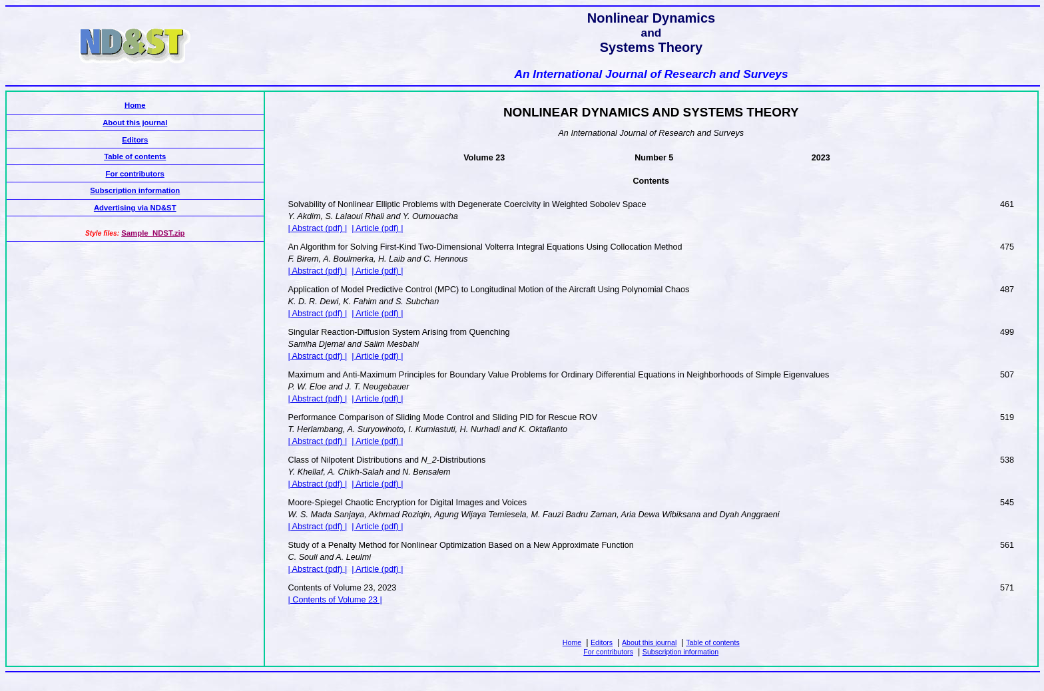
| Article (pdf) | (377, 228)
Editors (602, 642)
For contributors (608, 652)
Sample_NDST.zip (152, 233)
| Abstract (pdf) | (318, 228)
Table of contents (713, 642)
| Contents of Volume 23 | (335, 599)
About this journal (649, 642)
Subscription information (680, 652)
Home (572, 642)
